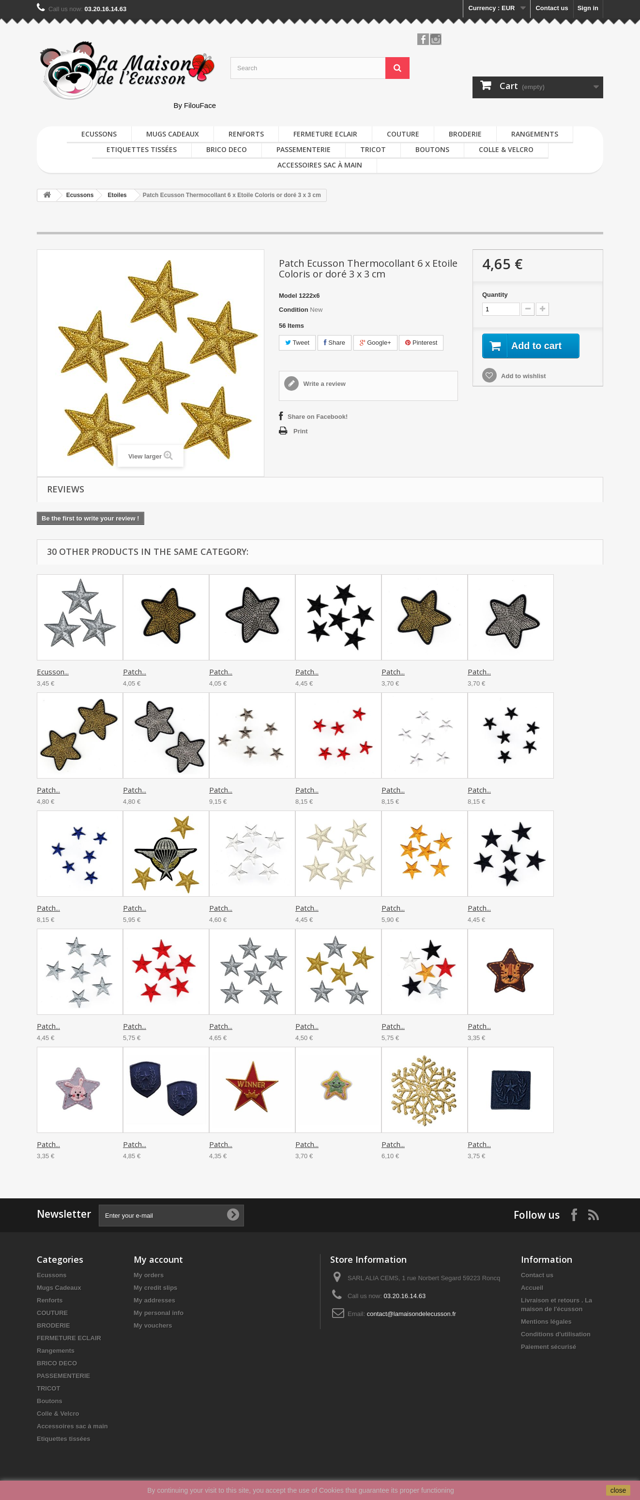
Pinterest (421, 342)
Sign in (588, 8)
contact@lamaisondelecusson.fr (411, 1313)
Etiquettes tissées (142, 149)
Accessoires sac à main (319, 164)
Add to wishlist (523, 376)
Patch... (134, 671)
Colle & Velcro (506, 149)
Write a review (324, 383)
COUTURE (403, 133)
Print (300, 431)
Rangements (534, 133)
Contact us (551, 8)
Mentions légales (546, 1321)
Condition (293, 309)
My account (158, 1259)
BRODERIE (465, 133)
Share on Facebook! (318, 416)
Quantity (495, 294)
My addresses (154, 1300)
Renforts (246, 133)
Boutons (432, 149)
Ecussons (99, 133)
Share (334, 342)
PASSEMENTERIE (303, 149)
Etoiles (116, 195)
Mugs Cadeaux (172, 133)
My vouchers (153, 1325)
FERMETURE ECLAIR (325, 133)
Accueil (532, 1287)
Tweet (297, 342)
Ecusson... (53, 671)
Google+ (375, 342)
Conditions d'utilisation (556, 1334)
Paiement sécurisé (548, 1346)
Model (288, 295)
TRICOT (373, 149)
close (618, 1490)
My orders (149, 1275)
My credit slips (155, 1287)
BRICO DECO (226, 149)
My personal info (158, 1312)
